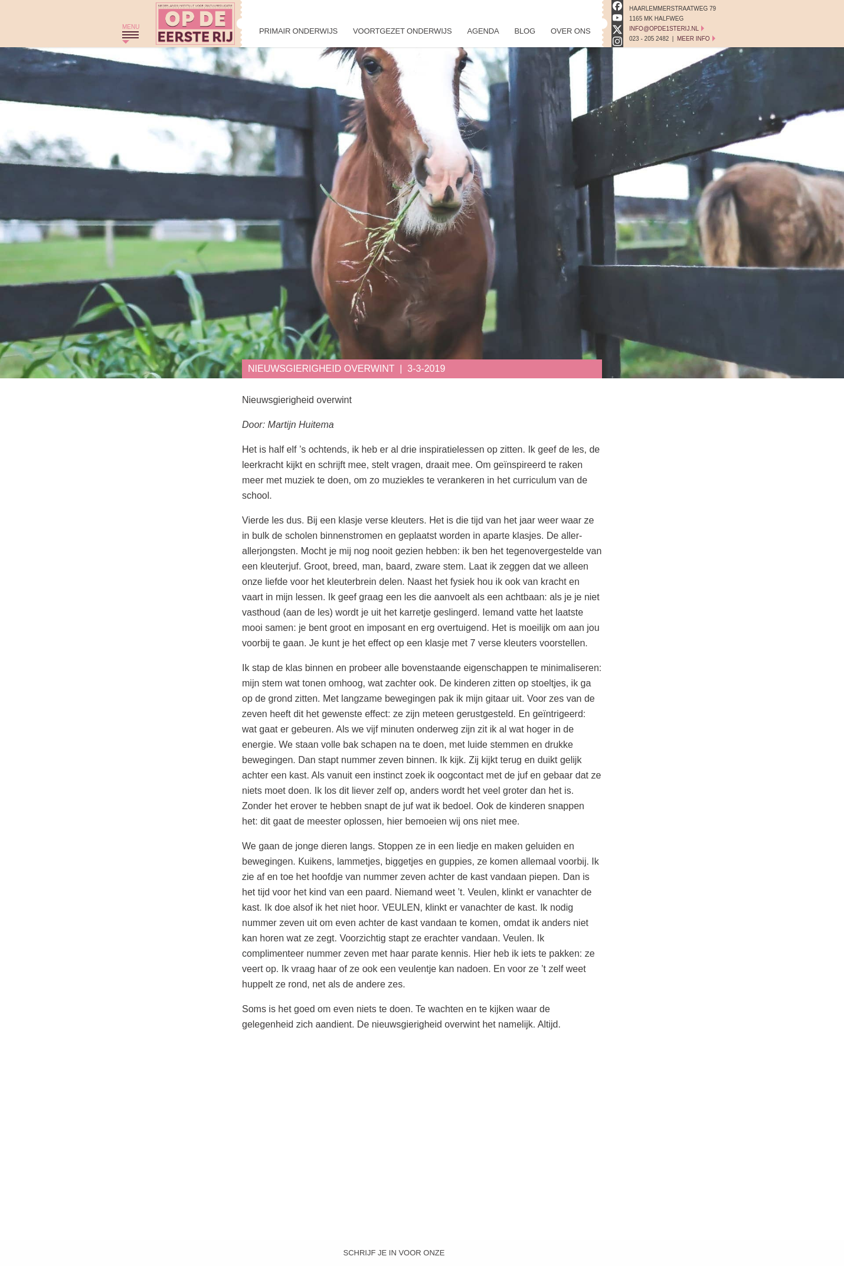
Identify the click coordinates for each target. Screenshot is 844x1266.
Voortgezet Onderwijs (402, 31)
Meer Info (693, 38)
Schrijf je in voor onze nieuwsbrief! (394, 1255)
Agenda (483, 31)
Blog (524, 31)
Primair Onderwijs (298, 31)
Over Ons (570, 31)
